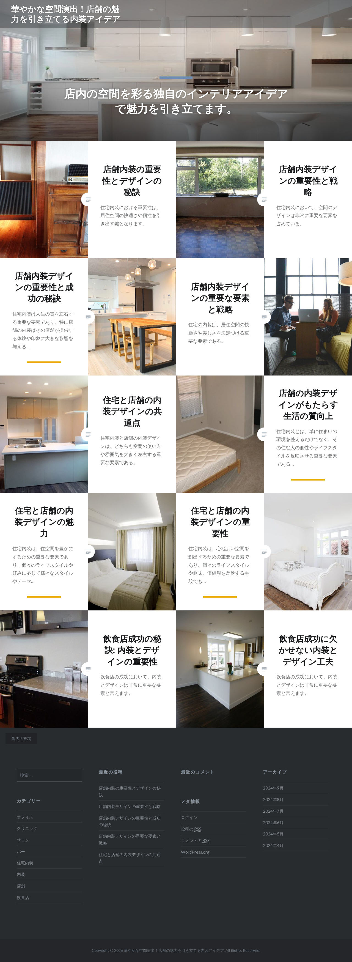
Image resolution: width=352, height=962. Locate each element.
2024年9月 (273, 787)
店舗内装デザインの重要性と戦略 (130, 806)
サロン (23, 839)
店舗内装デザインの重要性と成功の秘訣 (130, 821)
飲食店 (23, 897)
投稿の (191, 829)
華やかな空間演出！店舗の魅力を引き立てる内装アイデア (65, 13)
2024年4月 (273, 845)
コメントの (195, 840)
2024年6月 (273, 822)
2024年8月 (273, 799)
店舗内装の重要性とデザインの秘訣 (130, 791)
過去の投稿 (21, 738)
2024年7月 (273, 810)
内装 (21, 874)
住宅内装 (25, 862)
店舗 (21, 885)
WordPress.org (195, 851)
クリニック (27, 828)
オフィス (25, 816)
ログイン (189, 817)
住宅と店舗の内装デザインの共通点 (130, 858)
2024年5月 (273, 833)
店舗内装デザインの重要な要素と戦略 (130, 839)
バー (21, 851)
